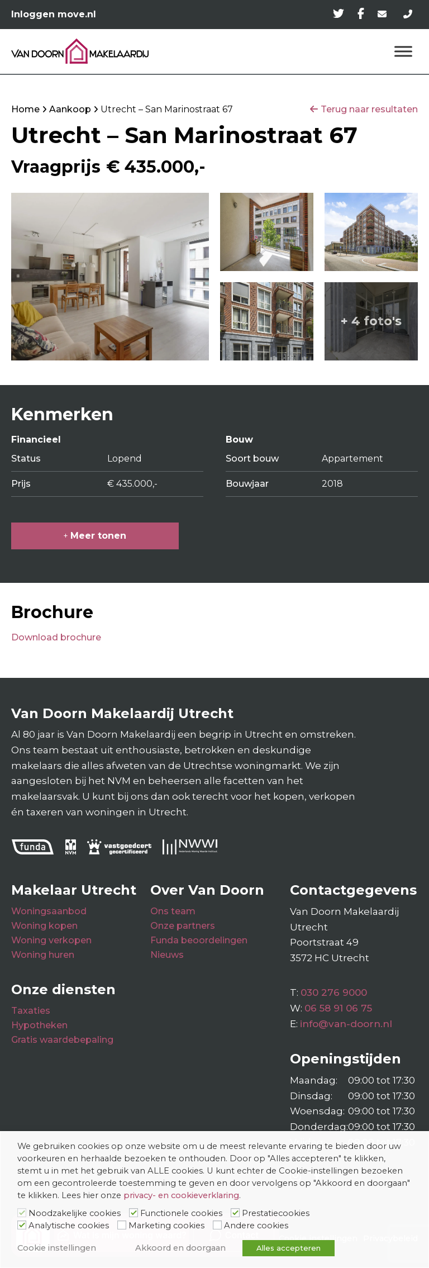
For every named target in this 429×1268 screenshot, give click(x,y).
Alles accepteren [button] (288, 1247)
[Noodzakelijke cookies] (21, 1212)
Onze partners (182, 925)
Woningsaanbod (49, 911)
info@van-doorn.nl (346, 1023)
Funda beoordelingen (198, 940)
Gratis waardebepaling (62, 1039)
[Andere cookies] (217, 1224)
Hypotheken (39, 1025)
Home (25, 109)
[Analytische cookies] (21, 1224)
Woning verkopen (51, 940)
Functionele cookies (181, 1213)
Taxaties (30, 1010)
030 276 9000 (334, 992)
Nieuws (167, 954)
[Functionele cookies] (133, 1212)
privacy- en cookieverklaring (181, 1195)
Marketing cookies (166, 1225)
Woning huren (42, 954)
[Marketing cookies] (121, 1224)
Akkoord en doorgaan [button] (180, 1248)
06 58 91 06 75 (338, 1008)
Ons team (173, 911)
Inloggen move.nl (53, 14)
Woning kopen (44, 925)
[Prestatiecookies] (235, 1212)
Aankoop (70, 109)
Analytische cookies (68, 1225)
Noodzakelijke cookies (74, 1213)
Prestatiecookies (275, 1213)
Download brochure (56, 637)
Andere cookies (256, 1225)
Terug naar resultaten (369, 109)
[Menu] (403, 51)
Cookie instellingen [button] (56, 1248)
